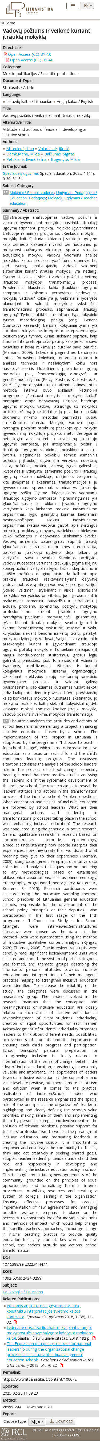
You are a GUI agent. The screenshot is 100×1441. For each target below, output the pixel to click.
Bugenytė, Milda (65, 159)
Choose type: (15, 1421)
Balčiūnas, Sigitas (59, 154)
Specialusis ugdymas (21, 173)
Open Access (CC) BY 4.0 (29, 54)
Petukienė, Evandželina (26, 159)
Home (10, 22)
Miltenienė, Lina (20, 148)
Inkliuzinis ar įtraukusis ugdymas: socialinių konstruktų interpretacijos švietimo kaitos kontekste (44, 1311)
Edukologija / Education (23, 1292)
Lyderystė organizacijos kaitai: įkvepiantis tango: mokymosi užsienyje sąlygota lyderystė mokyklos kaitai (50, 1333)
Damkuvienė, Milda (23, 154)
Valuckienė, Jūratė (53, 148)
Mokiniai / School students (32, 193)
